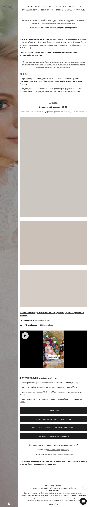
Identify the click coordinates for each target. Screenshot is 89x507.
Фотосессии (75, 6)
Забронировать (53, 411)
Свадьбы (39, 6)
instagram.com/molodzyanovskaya (59, 455)
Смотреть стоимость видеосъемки (53, 437)
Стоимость (79, 10)
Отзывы (69, 10)
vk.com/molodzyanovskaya (58, 450)
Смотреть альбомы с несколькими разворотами (53, 428)
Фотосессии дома (30, 10)
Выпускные (57, 10)
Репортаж (46, 10)
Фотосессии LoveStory (56, 6)
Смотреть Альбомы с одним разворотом (53, 420)
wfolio (56, 504)
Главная (29, 6)
